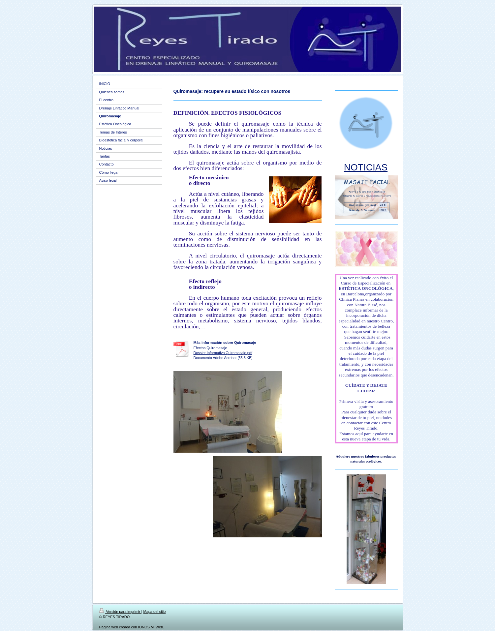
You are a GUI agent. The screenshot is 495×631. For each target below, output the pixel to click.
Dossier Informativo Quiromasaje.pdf (223, 353)
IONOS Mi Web (150, 627)
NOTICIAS (365, 167)
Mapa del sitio (154, 612)
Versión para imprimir (120, 612)
